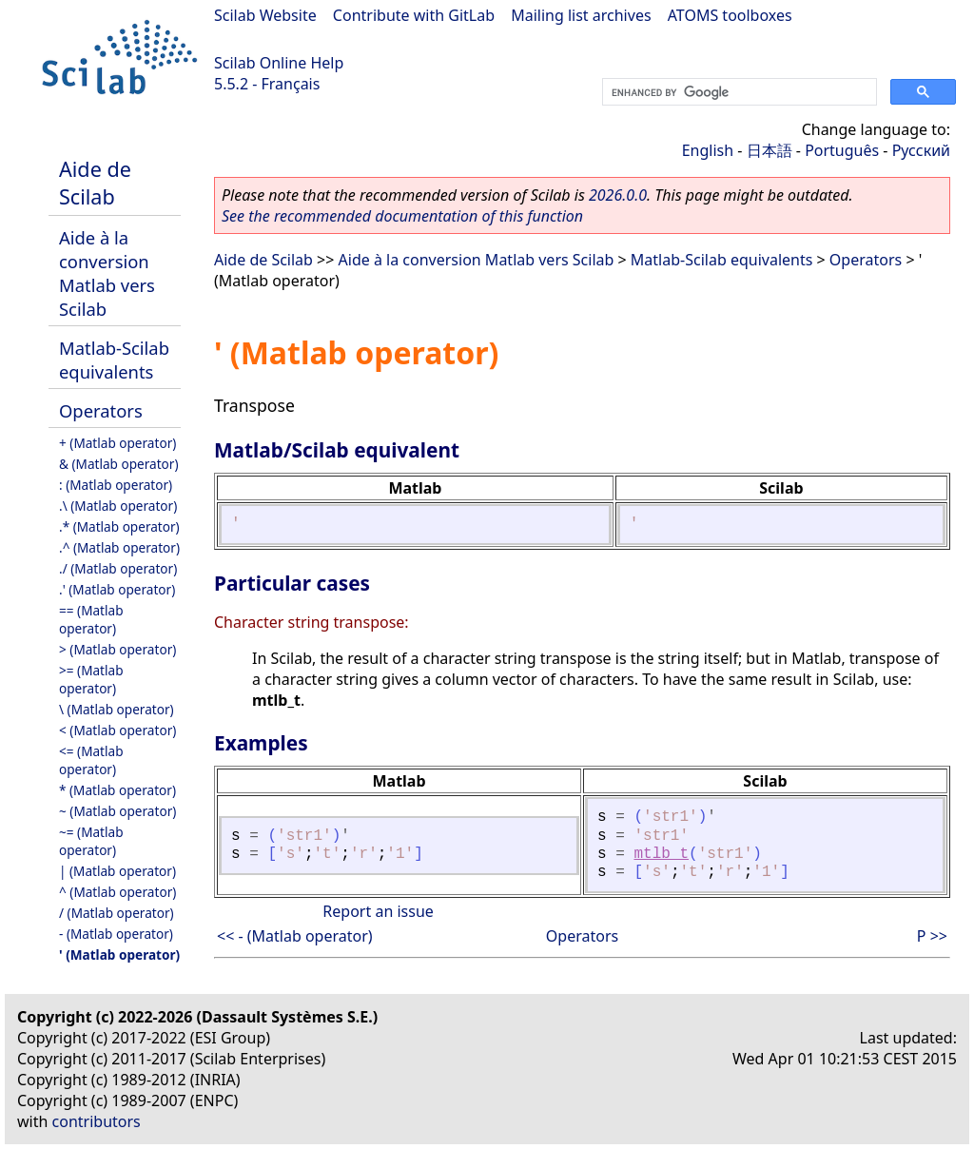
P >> (932, 935)
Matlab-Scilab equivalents (114, 359)
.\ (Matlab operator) (118, 506)
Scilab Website (265, 15)
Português (842, 150)
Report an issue (377, 911)
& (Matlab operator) (119, 464)
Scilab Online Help (278, 62)
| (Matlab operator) (117, 871)
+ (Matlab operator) (117, 443)
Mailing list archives (581, 15)
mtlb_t (661, 854)
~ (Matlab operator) (117, 811)
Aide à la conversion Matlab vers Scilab (107, 273)
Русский (921, 150)
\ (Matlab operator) (116, 709)
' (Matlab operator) (119, 954)
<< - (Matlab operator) (295, 935)
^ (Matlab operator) (117, 892)
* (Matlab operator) (117, 790)
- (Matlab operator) (116, 934)
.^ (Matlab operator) (119, 547)
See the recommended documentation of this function (402, 215)
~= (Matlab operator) (91, 841)
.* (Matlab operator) (119, 526)
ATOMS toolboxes (730, 15)
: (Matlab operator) (115, 485)
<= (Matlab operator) (91, 760)
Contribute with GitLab (414, 15)
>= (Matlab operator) (91, 679)
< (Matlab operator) (117, 730)
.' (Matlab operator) (117, 589)
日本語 (769, 150)
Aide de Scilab (95, 182)
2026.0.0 (618, 195)
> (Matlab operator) (117, 649)
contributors (96, 1121)
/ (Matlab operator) (116, 913)
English (707, 150)
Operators (101, 410)
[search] (738, 92)
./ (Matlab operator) (118, 568)
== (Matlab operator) (91, 619)
